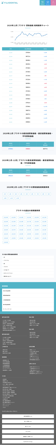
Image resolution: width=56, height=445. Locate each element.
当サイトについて (7, 404)
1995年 (13, 238)
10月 (5, 198)
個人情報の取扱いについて (9, 402)
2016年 (37, 221)
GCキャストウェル (8, 273)
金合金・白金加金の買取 (8, 323)
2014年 (6, 225)
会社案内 (5, 379)
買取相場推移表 (6, 295)
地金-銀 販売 (32, 334)
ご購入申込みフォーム (35, 370)
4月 (21, 194)
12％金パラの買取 (7, 320)
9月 (49, 194)
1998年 (37, 234)
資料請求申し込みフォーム (36, 373)
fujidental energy (28, 441)
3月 (16, 194)
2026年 (6, 217)
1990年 (6, 242)
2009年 (44, 225)
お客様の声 (5, 399)
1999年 (29, 234)
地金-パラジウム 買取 (34, 323)
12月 (17, 198)
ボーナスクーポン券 (34, 358)
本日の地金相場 (6, 290)
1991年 (44, 238)
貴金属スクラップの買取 (8, 328)
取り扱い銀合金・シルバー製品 (10, 394)
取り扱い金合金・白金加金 (9, 390)
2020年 (6, 221)
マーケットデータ (7, 309)
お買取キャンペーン (34, 354)
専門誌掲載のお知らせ (35, 359)
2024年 (21, 217)
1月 (5, 194)
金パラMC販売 (6, 339)
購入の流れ (5, 351)
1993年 (29, 238)
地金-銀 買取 (32, 322)
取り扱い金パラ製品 (7, 389)
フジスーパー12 (6, 386)
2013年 (13, 225)
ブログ (4, 407)
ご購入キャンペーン (34, 356)
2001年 (13, 234)
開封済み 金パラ (7, 276)
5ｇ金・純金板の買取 (7, 325)
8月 (43, 194)
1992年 (37, 238)
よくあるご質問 (6, 397)
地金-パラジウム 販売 (34, 335)
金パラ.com (28, 426)
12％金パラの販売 (7, 337)
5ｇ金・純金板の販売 (7, 342)
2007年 (13, 230)
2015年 (44, 221)
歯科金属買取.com (28, 416)
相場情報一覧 (6, 360)
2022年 (37, 217)
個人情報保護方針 (7, 400)
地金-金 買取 (32, 320)
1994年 (21, 238)
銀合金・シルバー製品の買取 (9, 327)
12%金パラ (6, 270)
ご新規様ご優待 (33, 353)
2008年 (6, 230)
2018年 (21, 221)
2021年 (44, 217)
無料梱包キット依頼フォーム (36, 371)
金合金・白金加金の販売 (8, 340)
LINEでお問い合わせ (34, 351)
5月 (27, 194)
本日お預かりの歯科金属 (8, 395)
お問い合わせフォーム (35, 366)
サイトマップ (6, 405)
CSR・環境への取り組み (8, 384)
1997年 (44, 234)
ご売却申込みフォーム (35, 368)
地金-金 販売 (32, 332)
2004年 (37, 230)
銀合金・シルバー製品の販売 (9, 344)
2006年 (21, 230)
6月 (32, 194)
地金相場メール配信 (7, 370)
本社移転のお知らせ (7, 382)
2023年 (29, 217)
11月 (11, 198)
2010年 (37, 225)
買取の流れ (5, 349)
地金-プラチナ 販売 (34, 337)
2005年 (29, 230)
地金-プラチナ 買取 (34, 325)
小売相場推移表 (6, 300)
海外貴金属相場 (6, 304)
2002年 (6, 234)
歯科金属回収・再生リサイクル (10, 387)
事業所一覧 (5, 381)
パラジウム (6, 260)
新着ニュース (33, 349)
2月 (10, 194)
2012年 (21, 225)
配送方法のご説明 (7, 353)
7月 (38, 194)
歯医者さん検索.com (28, 436)
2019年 (13, 221)
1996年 (6, 238)
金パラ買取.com (28, 421)
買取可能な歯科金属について (9, 330)
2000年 (21, 234)
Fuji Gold (28, 431)
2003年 (44, 230)
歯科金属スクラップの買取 (9, 322)
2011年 (29, 225)
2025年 (13, 217)
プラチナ (6, 266)
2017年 (29, 221)
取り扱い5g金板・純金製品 (9, 392)
